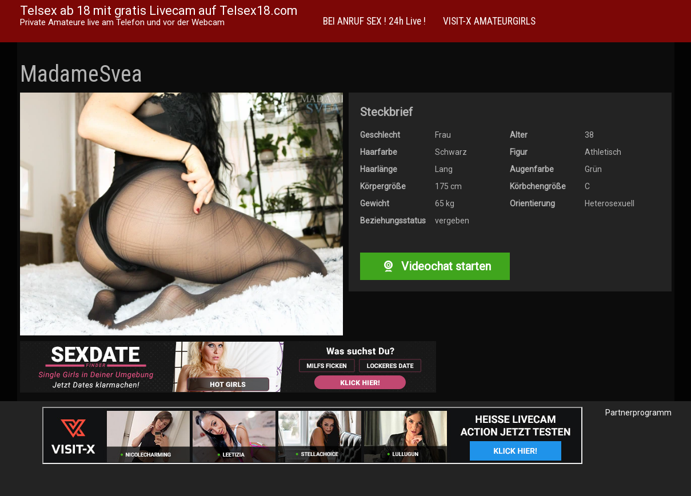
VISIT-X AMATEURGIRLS (489, 21)
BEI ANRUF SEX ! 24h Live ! (374, 21)
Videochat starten (435, 266)
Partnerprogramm (638, 412)
